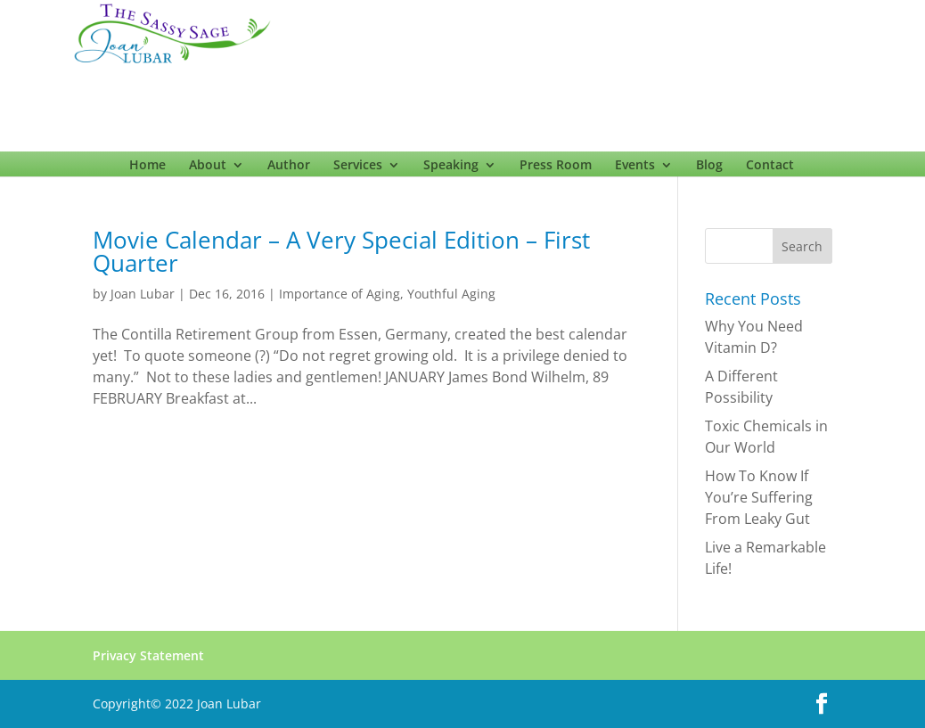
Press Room (556, 169)
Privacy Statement (148, 655)
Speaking (451, 169)
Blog (709, 169)
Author (288, 169)
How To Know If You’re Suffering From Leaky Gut (759, 497)
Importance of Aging (339, 293)
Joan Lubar (143, 293)
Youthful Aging (451, 293)
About (207, 169)
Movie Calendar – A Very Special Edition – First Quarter (341, 251)
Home (147, 169)
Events (635, 169)
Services (357, 169)
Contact (770, 169)
